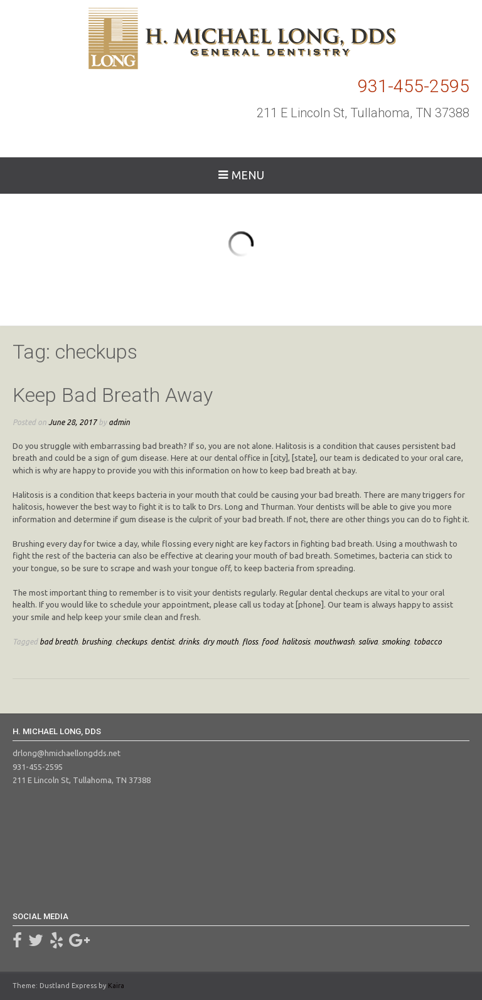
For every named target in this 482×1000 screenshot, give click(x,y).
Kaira (116, 985)
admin (119, 422)
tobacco (428, 641)
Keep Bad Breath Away (113, 395)
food (270, 641)
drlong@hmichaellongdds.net (66, 753)
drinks (188, 641)
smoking (396, 641)
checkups (131, 641)
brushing (97, 641)
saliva (368, 641)
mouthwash (334, 641)
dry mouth (220, 641)
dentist (162, 641)
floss (250, 641)
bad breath (59, 641)
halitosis (296, 641)
